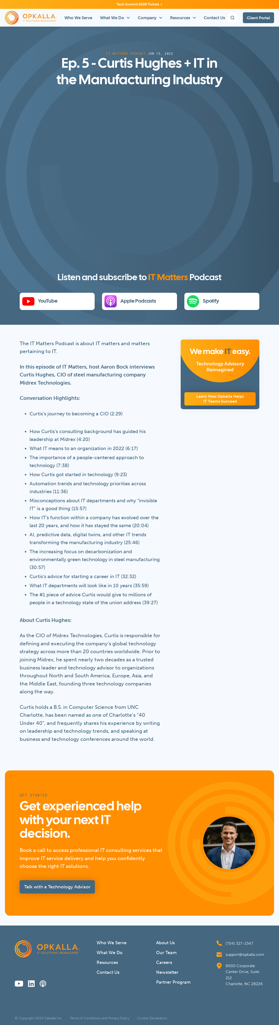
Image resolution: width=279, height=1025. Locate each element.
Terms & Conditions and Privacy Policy (100, 1018)
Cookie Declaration (152, 1018)
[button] (115, 17)
